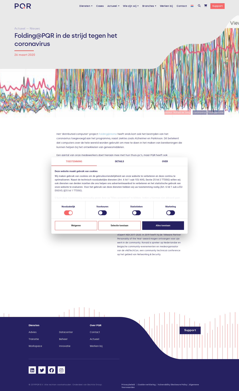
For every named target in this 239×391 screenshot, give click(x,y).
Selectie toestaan (119, 225)
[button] (199, 6)
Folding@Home (108, 134)
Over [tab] (165, 161)
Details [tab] (119, 161)
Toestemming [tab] (74, 161)
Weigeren (76, 225)
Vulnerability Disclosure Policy (172, 384)
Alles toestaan (163, 225)
